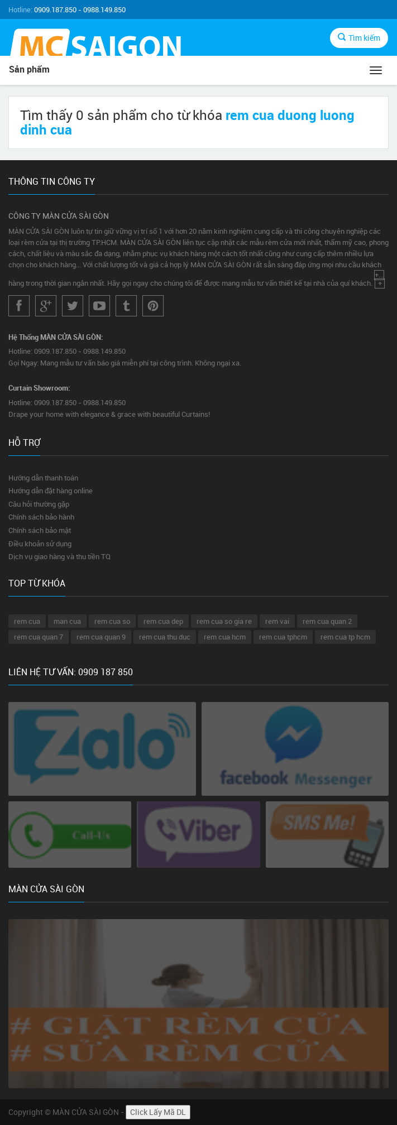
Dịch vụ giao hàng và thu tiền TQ (59, 556)
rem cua (27, 621)
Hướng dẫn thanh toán (43, 478)
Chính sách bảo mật (39, 530)
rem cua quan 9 (101, 637)
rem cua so (112, 621)
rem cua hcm (225, 637)
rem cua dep (163, 621)
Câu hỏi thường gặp (38, 504)
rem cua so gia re (224, 621)
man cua (67, 621)
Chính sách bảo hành (41, 517)
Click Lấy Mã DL (158, 1112)
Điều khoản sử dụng (39, 544)
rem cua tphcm (283, 637)
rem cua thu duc (164, 637)
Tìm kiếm (359, 37)
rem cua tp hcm (345, 637)
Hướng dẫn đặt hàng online (50, 490)
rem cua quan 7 (38, 637)
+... (379, 275)
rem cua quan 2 (327, 621)
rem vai (277, 621)
